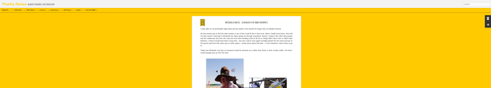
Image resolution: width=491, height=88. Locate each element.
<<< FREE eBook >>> (30, 10)
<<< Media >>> (78, 10)
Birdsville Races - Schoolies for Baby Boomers (246, 22)
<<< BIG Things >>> (67, 10)
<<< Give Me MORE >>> (90, 10)
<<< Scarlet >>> (42, 10)
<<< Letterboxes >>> (54, 10)
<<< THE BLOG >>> (18, 10)
